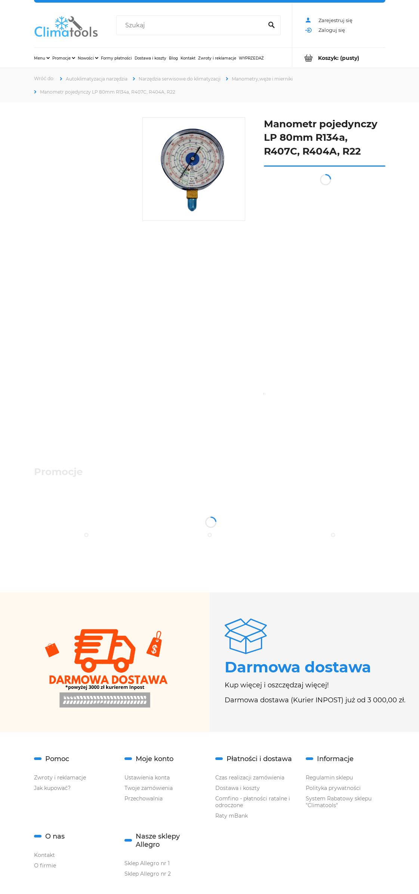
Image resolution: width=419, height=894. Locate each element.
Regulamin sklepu (329, 777)
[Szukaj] (271, 25)
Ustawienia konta (147, 777)
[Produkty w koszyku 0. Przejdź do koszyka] (338, 58)
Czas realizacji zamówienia (249, 777)
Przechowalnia (143, 798)
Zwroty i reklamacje (60, 777)
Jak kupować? (52, 788)
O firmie (45, 865)
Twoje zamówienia (148, 788)
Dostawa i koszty (237, 788)
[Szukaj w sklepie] (191, 25)
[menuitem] (42, 58)
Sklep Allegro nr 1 (147, 863)
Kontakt (44, 855)
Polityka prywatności (333, 788)
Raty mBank (231, 815)
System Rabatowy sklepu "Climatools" (339, 802)
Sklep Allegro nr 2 (147, 873)
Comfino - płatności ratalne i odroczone (252, 802)
